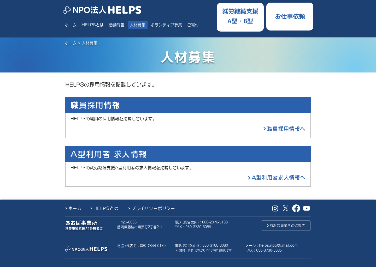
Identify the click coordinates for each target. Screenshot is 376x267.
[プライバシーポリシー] (155, 208)
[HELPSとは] (107, 208)
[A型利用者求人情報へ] (251, 177)
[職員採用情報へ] (251, 129)
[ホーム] (75, 208)
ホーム (71, 43)
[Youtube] (306, 208)
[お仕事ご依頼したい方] (289, 16)
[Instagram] (275, 208)
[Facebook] (296, 208)
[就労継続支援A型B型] (240, 16)
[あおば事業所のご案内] (286, 225)
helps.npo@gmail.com (278, 245)
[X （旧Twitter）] (286, 208)
